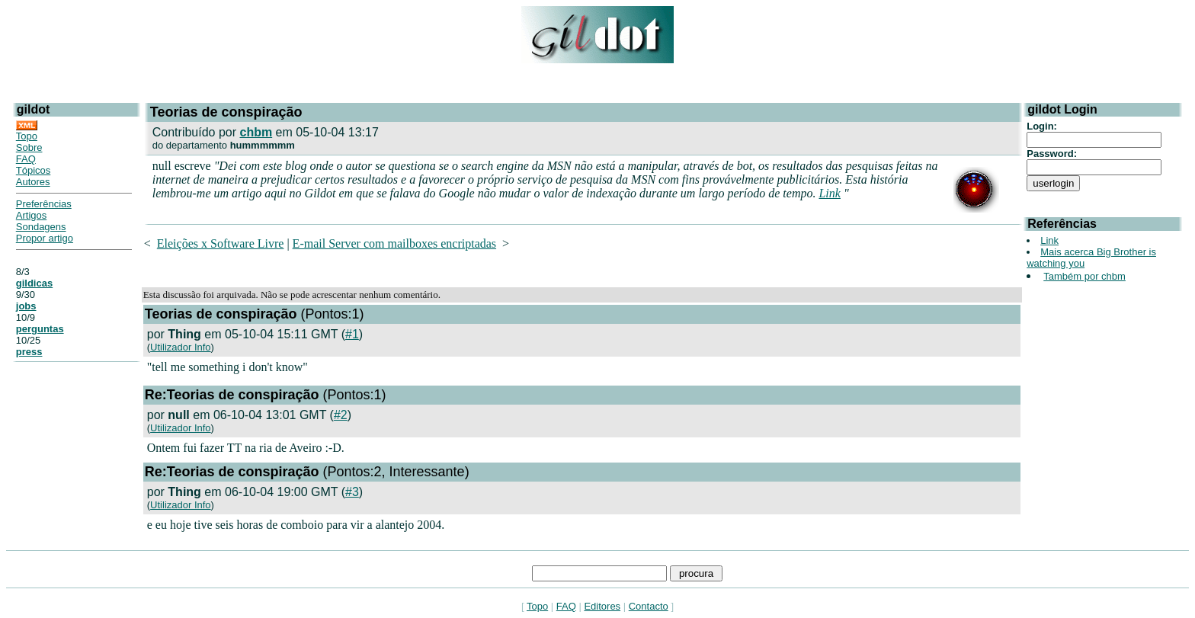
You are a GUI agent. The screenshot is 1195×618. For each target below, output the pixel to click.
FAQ (26, 159)
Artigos (31, 215)
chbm (256, 132)
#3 (352, 491)
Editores (602, 606)
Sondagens (41, 226)
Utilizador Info (180, 347)
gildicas (34, 283)
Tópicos (33, 170)
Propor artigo (44, 238)
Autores (33, 181)
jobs (26, 306)
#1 (352, 334)
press (29, 351)
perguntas (40, 329)
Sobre (29, 147)
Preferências (44, 204)
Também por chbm (1084, 276)
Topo (26, 136)
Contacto (648, 606)
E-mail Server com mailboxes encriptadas (394, 243)
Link (829, 193)
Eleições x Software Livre (220, 243)
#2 (341, 414)
